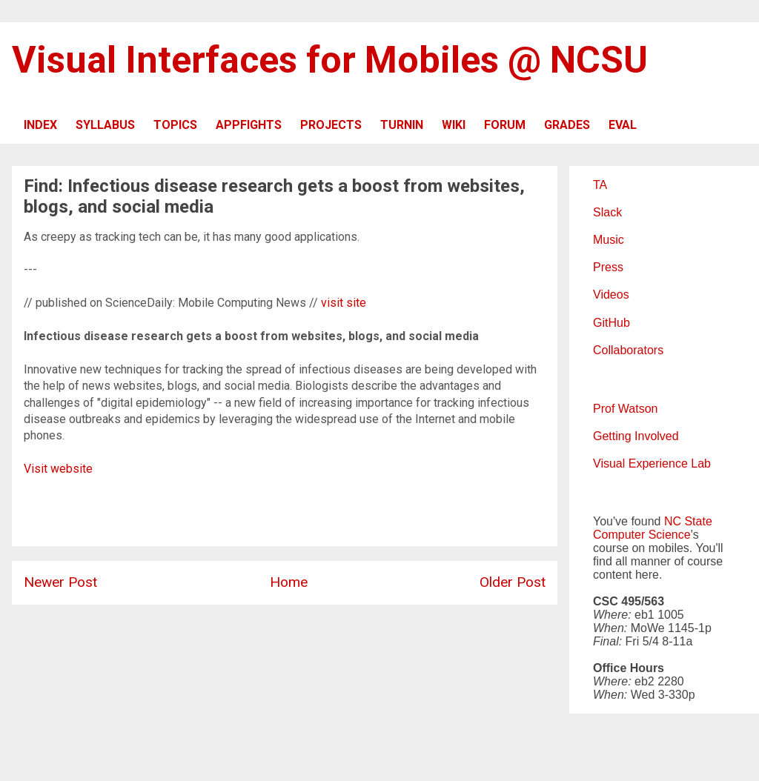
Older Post (513, 582)
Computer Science (642, 534)
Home (289, 582)
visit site (343, 303)
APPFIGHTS (249, 125)
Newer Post (60, 582)
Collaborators (628, 350)
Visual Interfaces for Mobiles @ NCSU (330, 60)
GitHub (611, 322)
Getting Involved (636, 436)
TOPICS (175, 125)
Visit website (58, 469)
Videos (611, 294)
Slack (607, 212)
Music (608, 239)
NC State (688, 521)
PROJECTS (331, 125)
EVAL (623, 125)
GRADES (567, 125)
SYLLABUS (105, 125)
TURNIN (401, 125)
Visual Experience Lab (652, 463)
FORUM (505, 125)
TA (600, 185)
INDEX (40, 125)
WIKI (453, 125)
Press (608, 267)
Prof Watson (625, 408)
